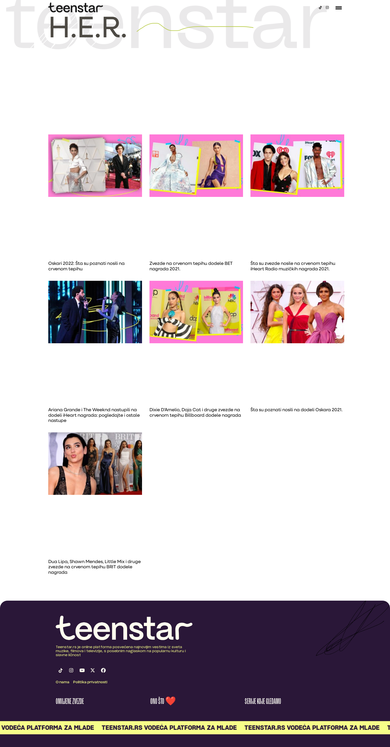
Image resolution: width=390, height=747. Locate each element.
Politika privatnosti (90, 682)
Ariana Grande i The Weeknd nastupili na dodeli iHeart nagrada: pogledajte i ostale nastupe (94, 415)
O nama (62, 682)
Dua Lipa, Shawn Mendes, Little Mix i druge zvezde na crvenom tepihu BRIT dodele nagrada (94, 567)
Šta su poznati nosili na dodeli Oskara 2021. (296, 410)
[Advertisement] (195, 97)
